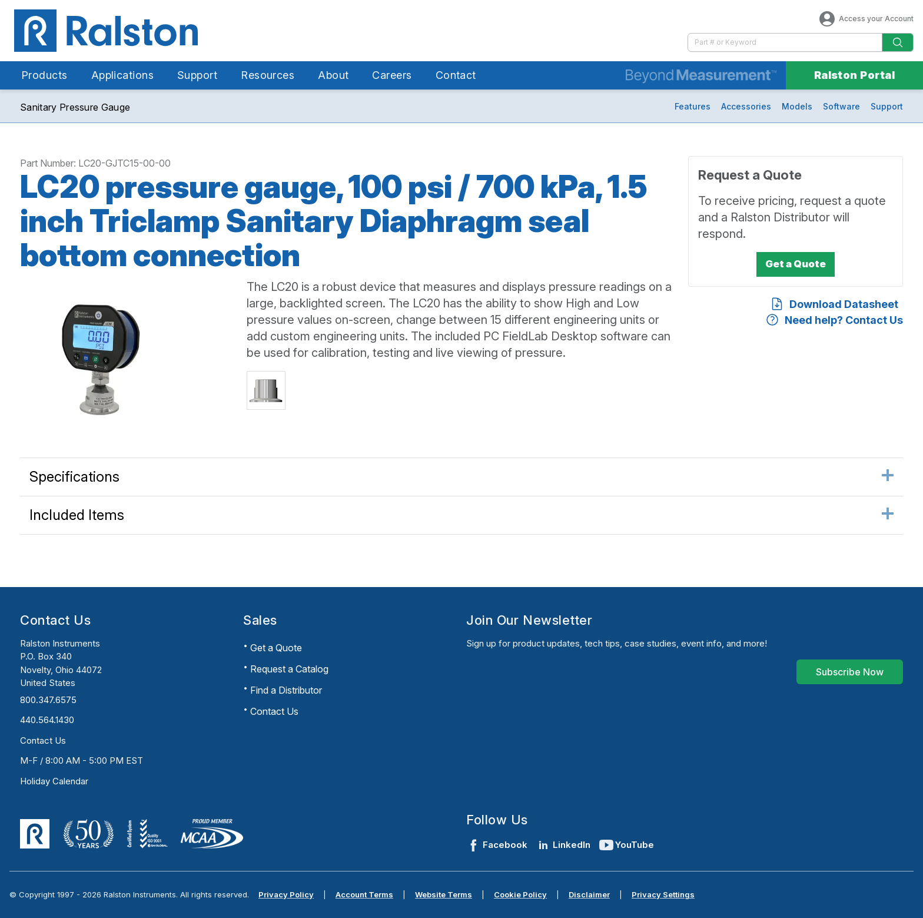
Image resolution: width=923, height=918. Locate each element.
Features (692, 106)
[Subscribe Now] (849, 671)
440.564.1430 (47, 719)
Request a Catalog (289, 669)
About (333, 75)
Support (197, 75)
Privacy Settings (663, 894)
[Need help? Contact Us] (834, 320)
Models (797, 106)
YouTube (627, 845)
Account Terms (364, 894)
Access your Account (866, 18)
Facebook (496, 845)
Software (841, 106)
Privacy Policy (286, 894)
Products (44, 75)
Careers (391, 75)
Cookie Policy (520, 894)
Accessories (746, 106)
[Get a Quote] (795, 264)
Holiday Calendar (54, 781)
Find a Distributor (286, 690)
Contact (456, 75)
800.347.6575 (48, 699)
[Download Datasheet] (834, 304)
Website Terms (443, 894)
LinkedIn (563, 845)
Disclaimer (589, 894)
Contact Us (43, 740)
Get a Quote (276, 648)
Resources (267, 75)
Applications (122, 75)
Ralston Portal (854, 75)
